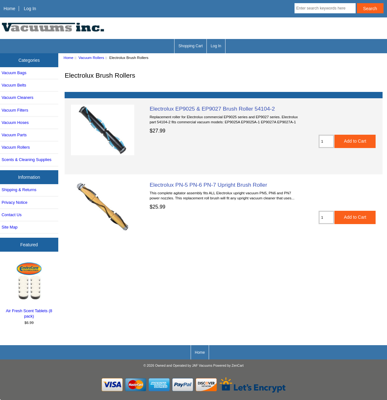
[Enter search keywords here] (325, 8)
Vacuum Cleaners (17, 97)
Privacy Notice (14, 202)
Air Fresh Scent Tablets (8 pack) (29, 289)
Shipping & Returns (19, 189)
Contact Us (12, 214)
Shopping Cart (190, 46)
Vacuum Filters (15, 110)
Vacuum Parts (14, 134)
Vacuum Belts (14, 85)
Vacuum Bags (14, 72)
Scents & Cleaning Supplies (26, 159)
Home (9, 8)
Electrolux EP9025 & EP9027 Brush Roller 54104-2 (212, 109)
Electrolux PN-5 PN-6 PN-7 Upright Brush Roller (208, 185)
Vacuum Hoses (15, 122)
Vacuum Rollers (91, 57)
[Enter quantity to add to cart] (326, 141)
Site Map (9, 227)
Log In (30, 8)
